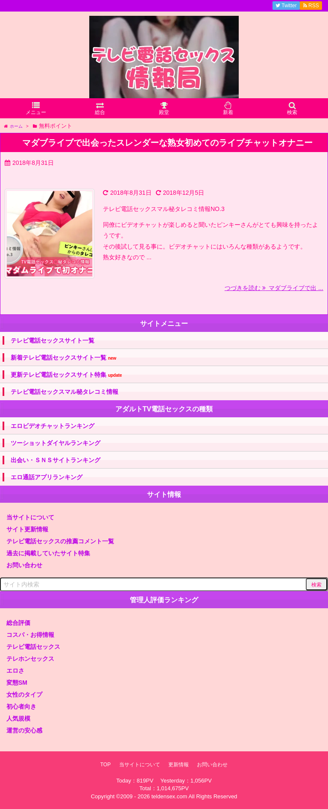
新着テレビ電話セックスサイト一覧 (63, 358)
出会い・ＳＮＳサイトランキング (55, 460)
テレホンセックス (30, 658)
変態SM (16, 682)
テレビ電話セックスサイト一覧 (52, 340)
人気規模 (18, 718)
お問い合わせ (24, 565)
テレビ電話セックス (33, 646)
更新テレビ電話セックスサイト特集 (66, 375)
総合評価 (18, 622)
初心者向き (21, 706)
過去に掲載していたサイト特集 (48, 553)
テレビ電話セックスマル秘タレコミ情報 (64, 392)
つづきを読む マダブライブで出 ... (274, 287)
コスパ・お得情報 (30, 634)
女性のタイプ (24, 694)
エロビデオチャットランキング (52, 426)
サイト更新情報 (27, 529)
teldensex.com (169, 796)
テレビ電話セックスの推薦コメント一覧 (60, 541)
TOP (105, 765)
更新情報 (178, 765)
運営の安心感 (24, 730)
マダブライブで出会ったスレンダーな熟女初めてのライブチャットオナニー (167, 142)
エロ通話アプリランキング (46, 477)
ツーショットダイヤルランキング (55, 443)
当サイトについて (30, 517)
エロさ (15, 670)
